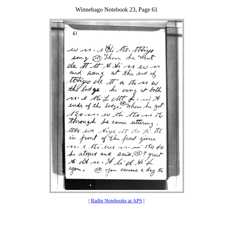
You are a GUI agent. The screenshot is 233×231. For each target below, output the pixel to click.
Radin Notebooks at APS (116, 200)
